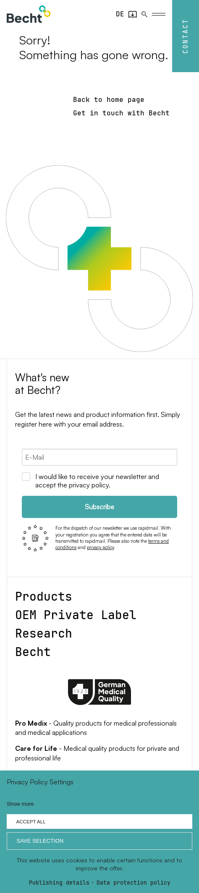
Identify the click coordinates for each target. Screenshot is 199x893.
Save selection (39, 841)
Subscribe (99, 506)
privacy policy (100, 547)
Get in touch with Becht (121, 113)
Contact (185, 36)
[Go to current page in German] (120, 14)
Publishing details (59, 883)
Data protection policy (133, 883)
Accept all (30, 821)
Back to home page (108, 99)
